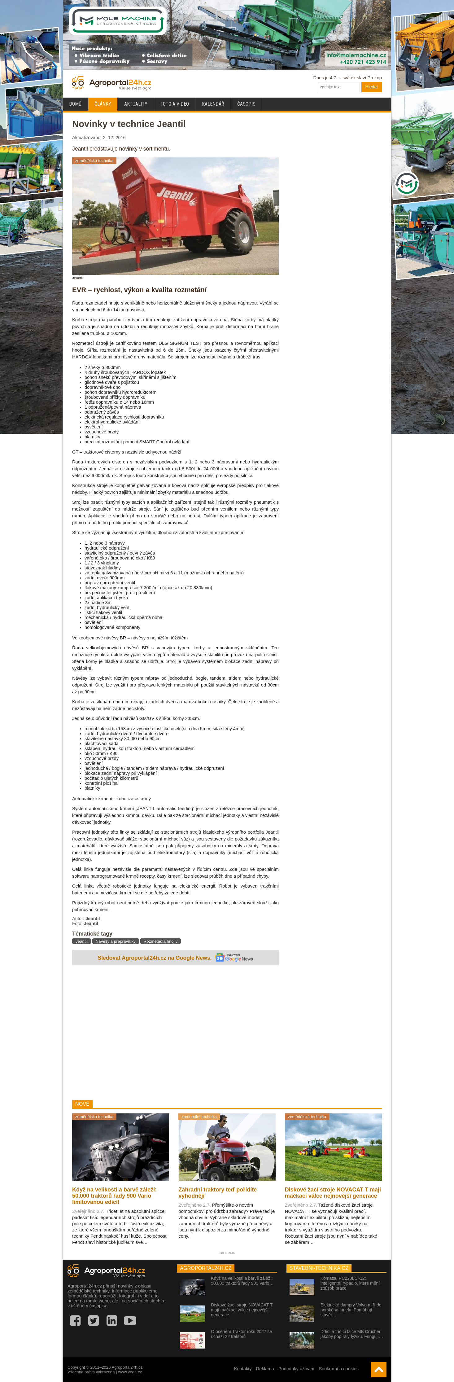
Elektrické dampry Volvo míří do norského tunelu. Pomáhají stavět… (351, 1309)
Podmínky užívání (296, 1368)
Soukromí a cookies (339, 1368)
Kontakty (243, 1368)
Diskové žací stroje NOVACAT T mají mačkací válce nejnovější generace (242, 1309)
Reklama (265, 1368)
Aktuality (135, 104)
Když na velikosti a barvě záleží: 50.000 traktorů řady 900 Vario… (242, 1281)
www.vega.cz (130, 1372)
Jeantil (82, 941)
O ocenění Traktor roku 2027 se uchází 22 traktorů (241, 1334)
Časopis (246, 104)
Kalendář (213, 104)
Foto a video (174, 104)
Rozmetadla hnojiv (161, 941)
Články (102, 104)
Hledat (371, 86)
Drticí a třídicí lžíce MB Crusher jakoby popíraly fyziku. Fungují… (352, 1334)
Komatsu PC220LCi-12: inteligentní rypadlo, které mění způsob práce (350, 1283)
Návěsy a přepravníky (116, 941)
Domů (75, 104)
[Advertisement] (175, 1033)
